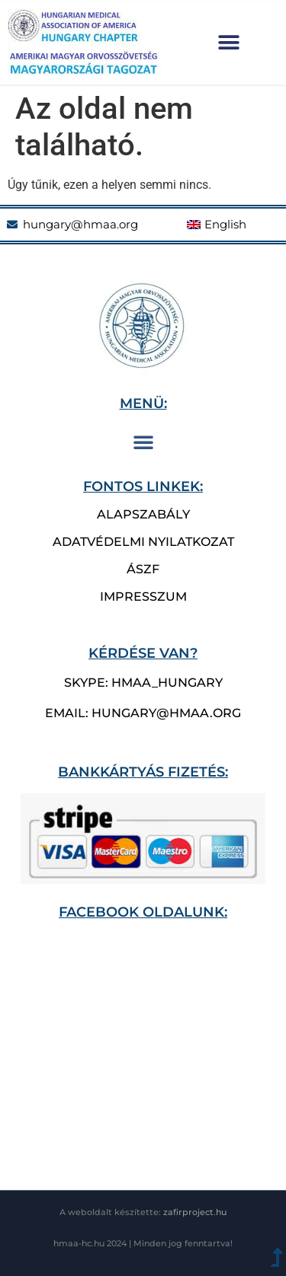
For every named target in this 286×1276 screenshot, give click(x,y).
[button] (229, 42)
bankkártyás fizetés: (143, 772)
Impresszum (143, 596)
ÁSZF (143, 569)
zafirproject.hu (195, 1212)
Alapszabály (143, 514)
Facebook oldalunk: (143, 912)
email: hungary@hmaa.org (143, 713)
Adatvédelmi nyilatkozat (143, 541)
